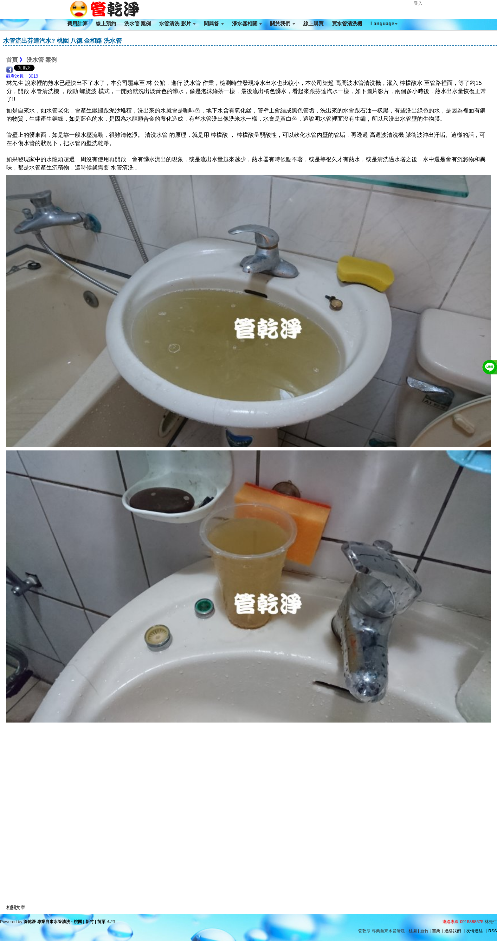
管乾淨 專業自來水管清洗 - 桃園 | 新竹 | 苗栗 (64, 921)
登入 (418, 3)
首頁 (12, 60)
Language (384, 23)
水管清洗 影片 (177, 23)
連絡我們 (452, 930)
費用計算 (77, 23)
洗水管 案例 (137, 23)
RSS (492, 930)
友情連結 (474, 930)
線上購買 (313, 23)
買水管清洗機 (347, 23)
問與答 (213, 23)
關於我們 (282, 23)
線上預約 (106, 23)
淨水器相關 (247, 23)
